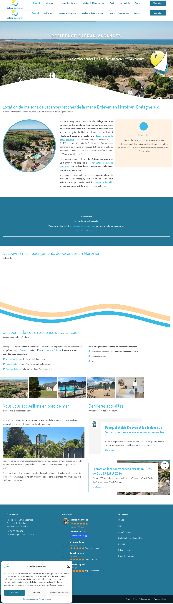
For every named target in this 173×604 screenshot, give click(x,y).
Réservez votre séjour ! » (86, 230)
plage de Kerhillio (104, 182)
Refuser (37, 592)
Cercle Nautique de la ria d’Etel (130, 538)
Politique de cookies (30, 599)
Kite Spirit (121, 544)
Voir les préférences (59, 592)
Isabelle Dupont (77, 564)
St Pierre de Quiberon (52, 350)
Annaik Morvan (77, 553)
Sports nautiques (13, 363)
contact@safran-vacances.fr (22, 534)
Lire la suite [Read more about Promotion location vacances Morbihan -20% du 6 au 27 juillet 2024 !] (98, 487)
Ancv (120, 525)
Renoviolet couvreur (126, 556)
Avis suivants (86, 574)
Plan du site (158, 599)
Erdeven (22, 350)
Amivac (121, 519)
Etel (39, 350)
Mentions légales (45, 599)
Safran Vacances (79, 519)
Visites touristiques (14, 358)
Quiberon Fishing (124, 550)
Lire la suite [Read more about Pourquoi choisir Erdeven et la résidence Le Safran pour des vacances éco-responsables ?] (110, 450)
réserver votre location (83, 226)
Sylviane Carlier (77, 541)
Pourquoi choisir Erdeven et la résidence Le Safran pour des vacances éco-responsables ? (134, 432)
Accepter (15, 592)
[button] (68, 566)
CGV (164, 599)
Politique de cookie (145, 599)
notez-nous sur (79, 535)
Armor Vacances (124, 532)
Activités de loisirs (13, 368)
